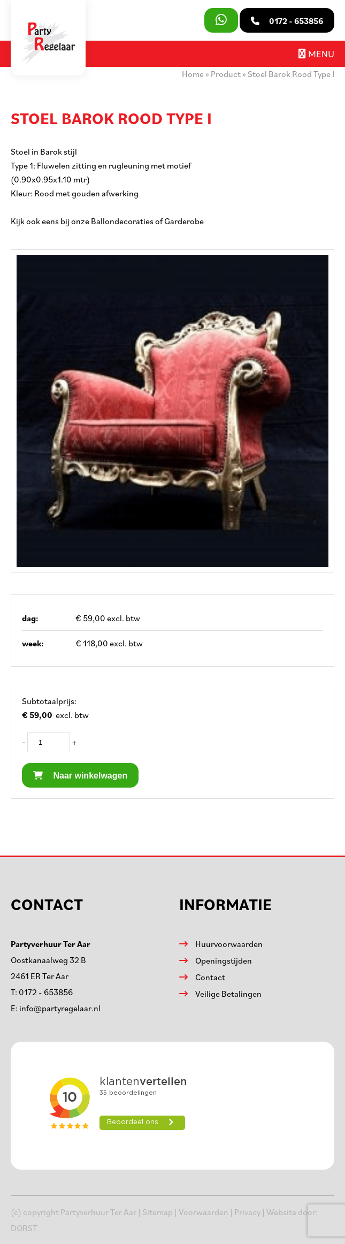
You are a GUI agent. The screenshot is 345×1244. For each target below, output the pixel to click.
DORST (24, 1228)
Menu (316, 53)
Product (226, 73)
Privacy (247, 1212)
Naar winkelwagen (80, 775)
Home (193, 73)
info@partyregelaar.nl (60, 1008)
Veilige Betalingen (228, 993)
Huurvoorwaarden (229, 943)
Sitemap (157, 1212)
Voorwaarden (203, 1212)
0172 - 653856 (46, 992)
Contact (210, 977)
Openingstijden (223, 960)
